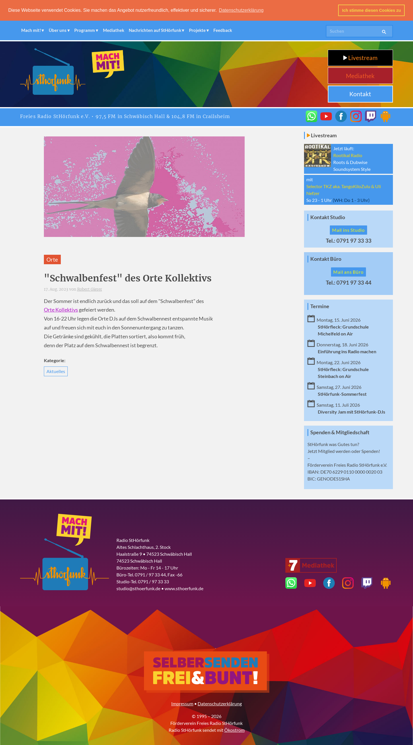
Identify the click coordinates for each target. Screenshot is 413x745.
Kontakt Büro (325, 259)
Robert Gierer (89, 289)
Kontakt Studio (327, 217)
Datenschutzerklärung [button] (241, 10)
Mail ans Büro (348, 272)
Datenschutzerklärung (220, 703)
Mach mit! (31, 30)
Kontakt (360, 93)
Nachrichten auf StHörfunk (155, 30)
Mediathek (113, 30)
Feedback (222, 30)
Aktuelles (55, 371)
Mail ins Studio (348, 230)
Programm (84, 30)
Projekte (197, 30)
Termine (319, 306)
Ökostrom (234, 730)
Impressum (182, 703)
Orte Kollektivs (61, 310)
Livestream (360, 57)
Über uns (58, 30)
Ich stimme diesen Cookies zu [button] (371, 10)
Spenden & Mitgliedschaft (339, 432)
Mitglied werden (334, 451)
